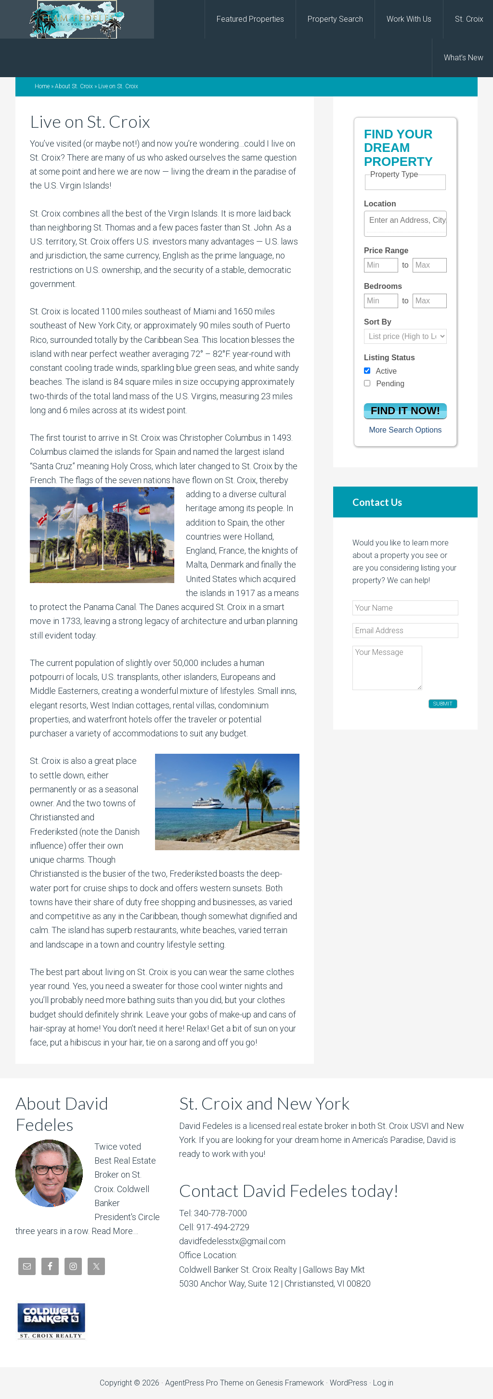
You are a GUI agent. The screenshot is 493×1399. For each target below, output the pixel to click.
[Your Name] (405, 607)
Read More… (114, 1231)
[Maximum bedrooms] (430, 301)
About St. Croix (74, 86)
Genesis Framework (290, 1382)
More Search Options (405, 430)
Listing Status (389, 357)
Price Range (386, 250)
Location (380, 204)
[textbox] (408, 220)
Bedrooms (383, 286)
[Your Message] (387, 668)
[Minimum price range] (381, 265)
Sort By (377, 322)
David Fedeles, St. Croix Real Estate (77, 19)
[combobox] (405, 224)
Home (42, 86)
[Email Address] (405, 630)
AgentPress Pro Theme (204, 1382)
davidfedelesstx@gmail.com (232, 1241)
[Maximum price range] (430, 265)
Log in (383, 1382)
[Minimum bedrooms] (381, 301)
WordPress (348, 1382)
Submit (443, 704)
